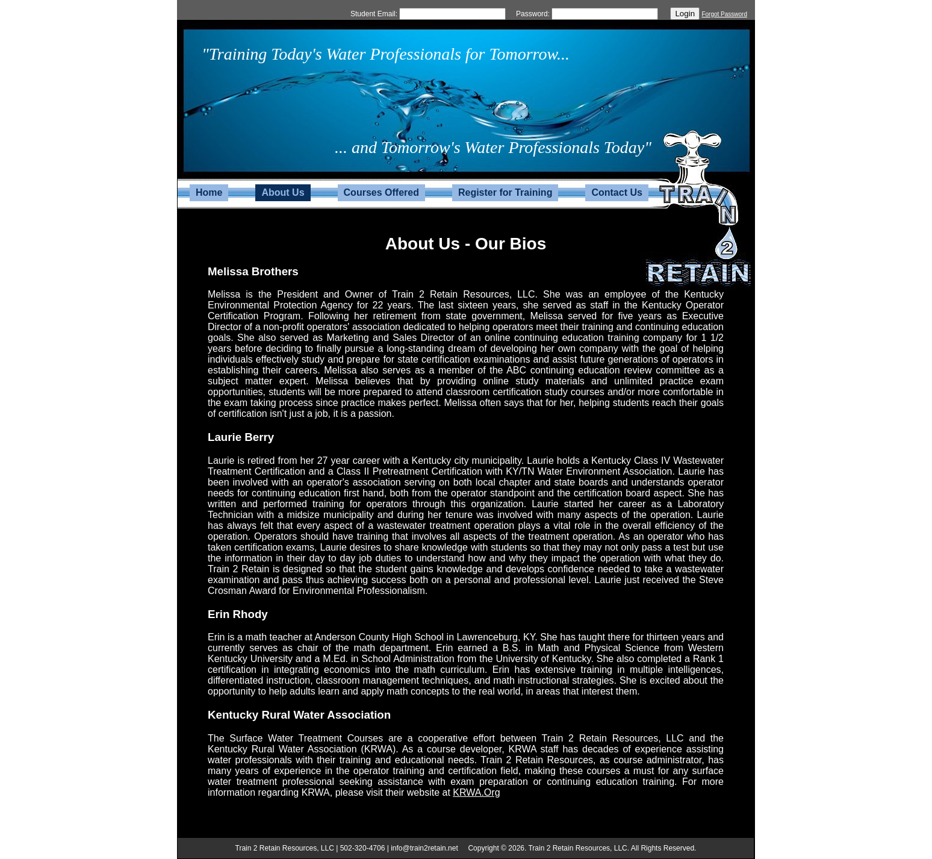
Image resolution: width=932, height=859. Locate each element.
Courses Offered (381, 192)
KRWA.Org (476, 792)
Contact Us (616, 192)
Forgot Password (724, 14)
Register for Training (505, 192)
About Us (282, 192)
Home (209, 192)
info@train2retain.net (424, 848)
